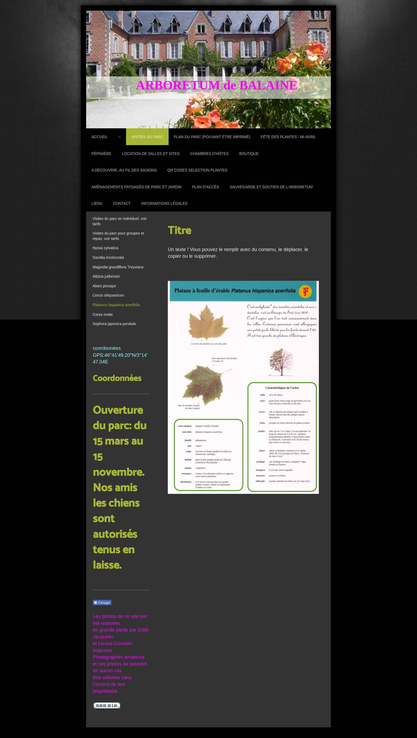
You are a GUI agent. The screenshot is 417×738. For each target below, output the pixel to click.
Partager (102, 603)
